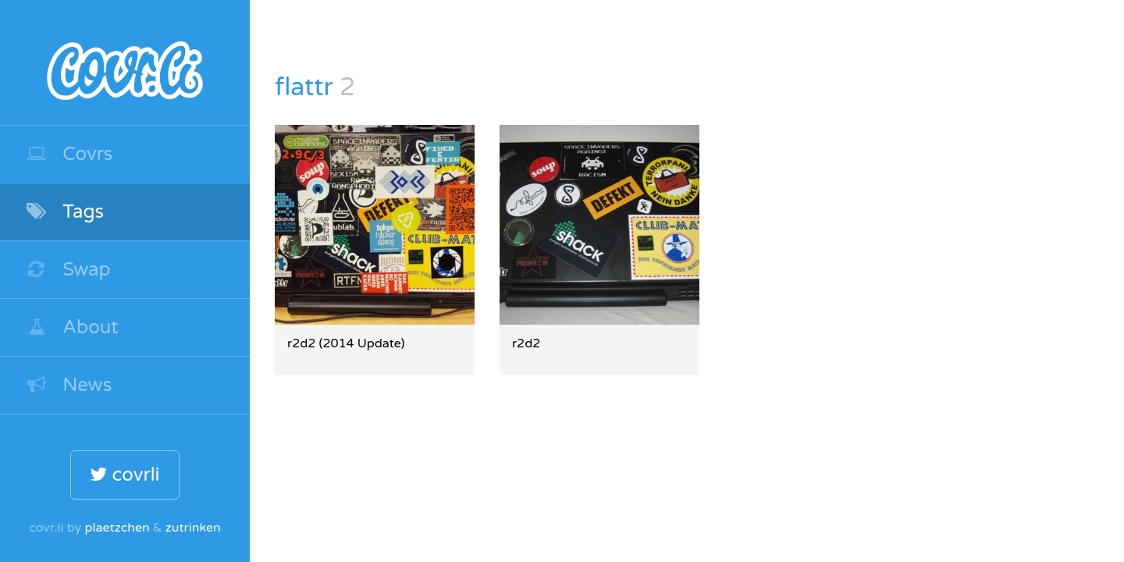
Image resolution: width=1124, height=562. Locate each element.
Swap (68, 269)
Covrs (68, 154)
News (68, 385)
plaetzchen (116, 527)
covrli (124, 475)
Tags (64, 212)
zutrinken (193, 527)
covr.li (125, 62)
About (72, 327)
